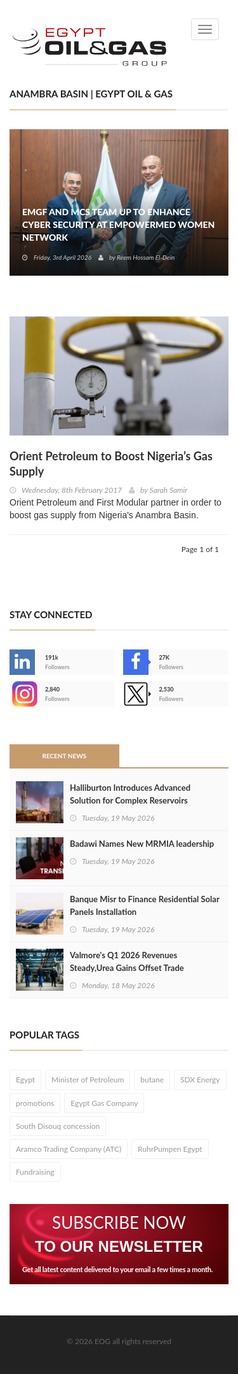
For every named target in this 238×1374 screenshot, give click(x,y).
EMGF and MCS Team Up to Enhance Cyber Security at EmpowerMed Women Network (118, 224)
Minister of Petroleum (87, 1079)
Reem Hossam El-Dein (146, 257)
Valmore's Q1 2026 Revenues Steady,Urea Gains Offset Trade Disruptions (127, 968)
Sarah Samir (169, 490)
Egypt (25, 1079)
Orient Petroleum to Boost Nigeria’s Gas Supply (111, 463)
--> (22, 694)
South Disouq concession (58, 1126)
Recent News (64, 756)
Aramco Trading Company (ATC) (68, 1149)
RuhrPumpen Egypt (170, 1149)
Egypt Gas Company (104, 1103)
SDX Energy (200, 1079)
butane (152, 1079)
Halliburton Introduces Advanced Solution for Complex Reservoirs (130, 794)
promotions (35, 1103)
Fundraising (35, 1172)
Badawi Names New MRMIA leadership (142, 844)
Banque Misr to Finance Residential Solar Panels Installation (145, 905)
